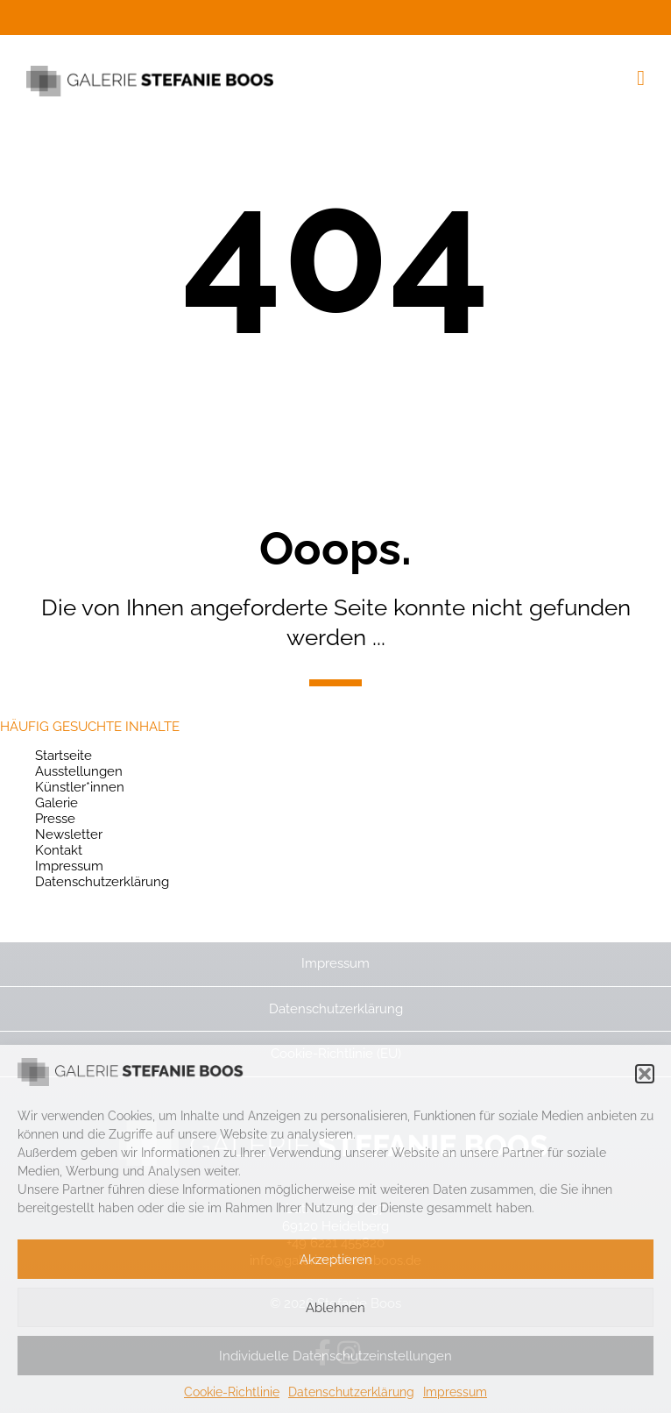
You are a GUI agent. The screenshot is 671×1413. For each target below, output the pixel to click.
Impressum (455, 1392)
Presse (55, 819)
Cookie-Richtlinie (231, 1392)
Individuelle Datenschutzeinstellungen (335, 1356)
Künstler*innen (79, 787)
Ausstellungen (79, 771)
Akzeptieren (336, 1259)
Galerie (56, 803)
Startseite (63, 755)
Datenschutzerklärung (351, 1392)
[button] (644, 1074)
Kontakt (58, 850)
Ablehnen (335, 1308)
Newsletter (68, 834)
